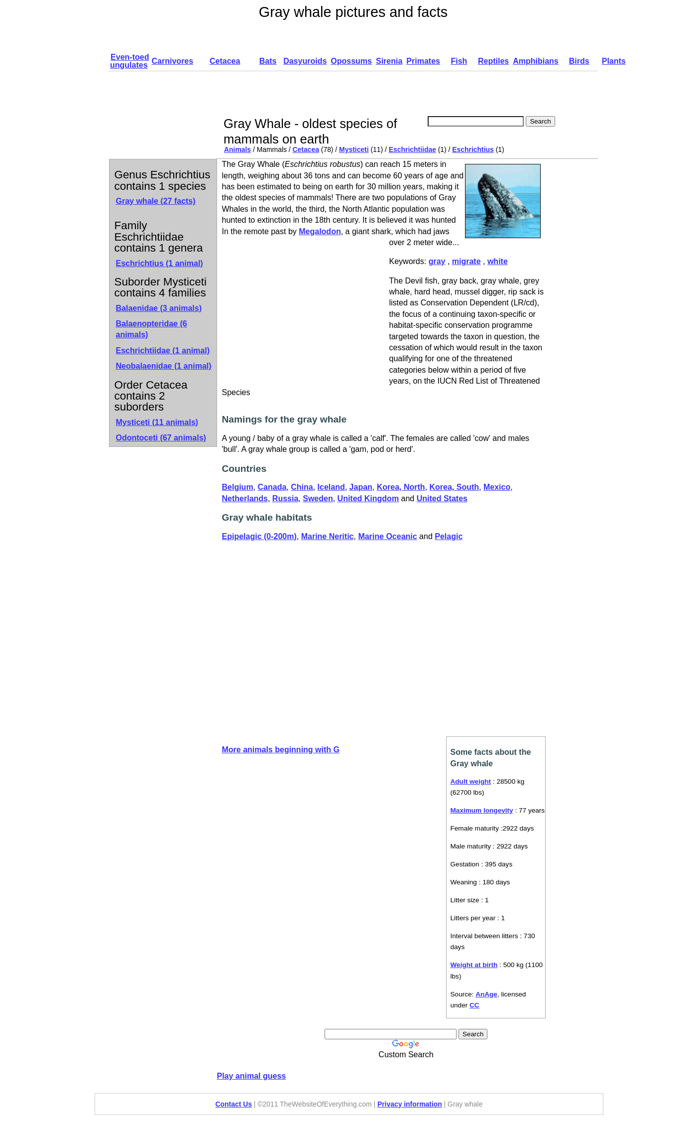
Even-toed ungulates (129, 61)
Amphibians (536, 61)
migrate (466, 261)
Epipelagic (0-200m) (259, 536)
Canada (272, 487)
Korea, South (454, 487)
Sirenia (389, 61)
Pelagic (449, 536)
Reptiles (493, 61)
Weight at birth (474, 965)
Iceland (331, 487)
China (302, 487)
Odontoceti (161, 437)
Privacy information (409, 1104)
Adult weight (471, 781)
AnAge (486, 994)
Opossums (351, 61)
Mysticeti (354, 149)
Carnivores (173, 61)
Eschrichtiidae (412, 149)
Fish (459, 61)
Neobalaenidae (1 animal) (164, 366)
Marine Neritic (327, 536)
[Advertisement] (403, 93)
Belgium (237, 487)
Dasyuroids (305, 61)
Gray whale (156, 201)
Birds (579, 61)
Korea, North (401, 487)
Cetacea (225, 61)
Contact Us (234, 1104)
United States (442, 498)
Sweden (318, 498)
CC (474, 1005)
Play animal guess (251, 1076)
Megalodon (320, 231)
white (497, 261)
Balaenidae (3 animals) (159, 308)
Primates (423, 61)
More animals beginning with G (281, 749)
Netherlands (245, 498)
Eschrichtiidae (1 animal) (163, 350)
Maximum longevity (482, 810)
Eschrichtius (472, 149)
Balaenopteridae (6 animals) (151, 329)
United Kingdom (368, 498)
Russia (285, 498)
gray (437, 261)
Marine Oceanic (387, 536)
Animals (237, 149)
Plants (614, 61)
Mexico (496, 487)
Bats (268, 61)
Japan (360, 487)
